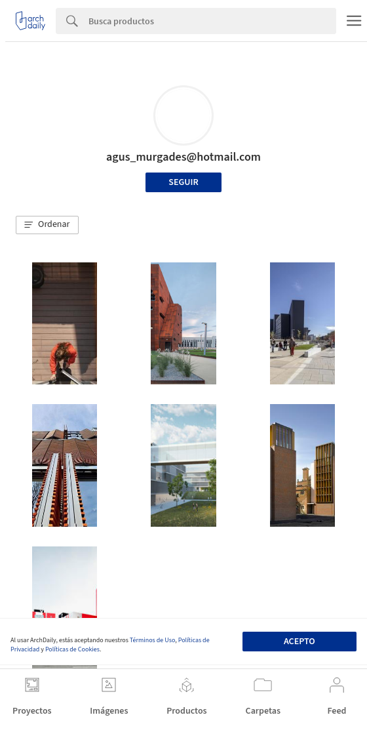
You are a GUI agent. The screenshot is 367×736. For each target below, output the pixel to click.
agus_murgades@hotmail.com (183, 157)
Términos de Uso (152, 640)
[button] (47, 225)
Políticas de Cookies (72, 649)
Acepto (299, 641)
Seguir (183, 182)
